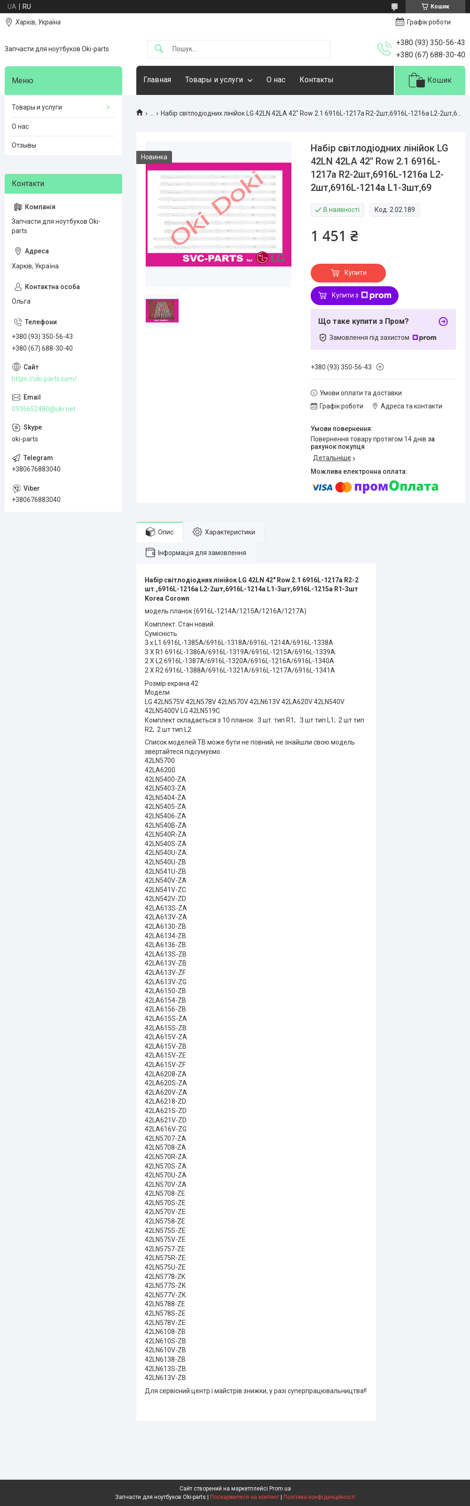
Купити (356, 272)
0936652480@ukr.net (44, 409)
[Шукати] (158, 49)
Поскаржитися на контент (244, 1497)
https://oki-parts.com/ (44, 379)
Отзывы (24, 145)
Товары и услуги (214, 79)
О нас (275, 79)
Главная (157, 79)
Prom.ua (280, 1488)
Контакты (316, 79)
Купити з (362, 295)
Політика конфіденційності (319, 1497)
